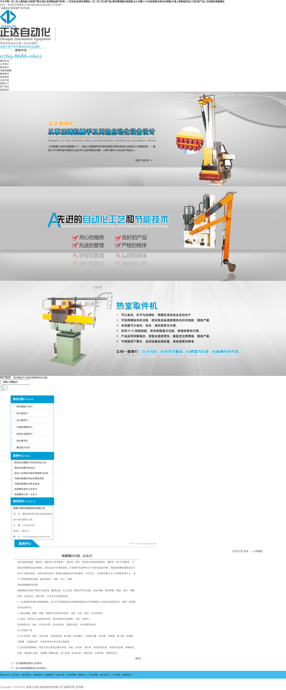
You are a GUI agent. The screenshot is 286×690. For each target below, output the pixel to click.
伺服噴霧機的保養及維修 (26, 483)
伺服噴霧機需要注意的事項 (32, 668)
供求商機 (71, 675)
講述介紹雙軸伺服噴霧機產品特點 (31, 473)
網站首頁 (4, 61)
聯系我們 (15, 8)
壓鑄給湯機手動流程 (24, 468)
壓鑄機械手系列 (24, 406)
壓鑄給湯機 (41, 377)
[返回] (138, 658)
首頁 (246, 551)
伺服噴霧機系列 (24, 427)
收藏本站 (5, 8)
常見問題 (93, 675)
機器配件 (4, 73)
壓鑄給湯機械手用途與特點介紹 (30, 462)
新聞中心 (4, 83)
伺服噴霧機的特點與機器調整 (29, 478)
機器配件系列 (23, 447)
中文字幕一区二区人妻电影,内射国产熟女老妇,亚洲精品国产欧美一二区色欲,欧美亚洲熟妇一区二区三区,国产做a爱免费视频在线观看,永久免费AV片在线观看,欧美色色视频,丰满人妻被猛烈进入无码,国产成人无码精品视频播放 (112, 1)
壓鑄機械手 (19, 377)
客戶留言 (25, 8)
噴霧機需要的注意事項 (25, 489)
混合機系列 (22, 420)
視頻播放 (4, 77)
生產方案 (4, 80)
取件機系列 (22, 413)
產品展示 (4, 67)
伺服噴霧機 (5, 70)
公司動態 (257, 551)
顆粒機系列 (22, 440)
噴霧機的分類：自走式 (25, 494)
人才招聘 (115, 675)
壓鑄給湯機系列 (24, 434)
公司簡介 (4, 64)
